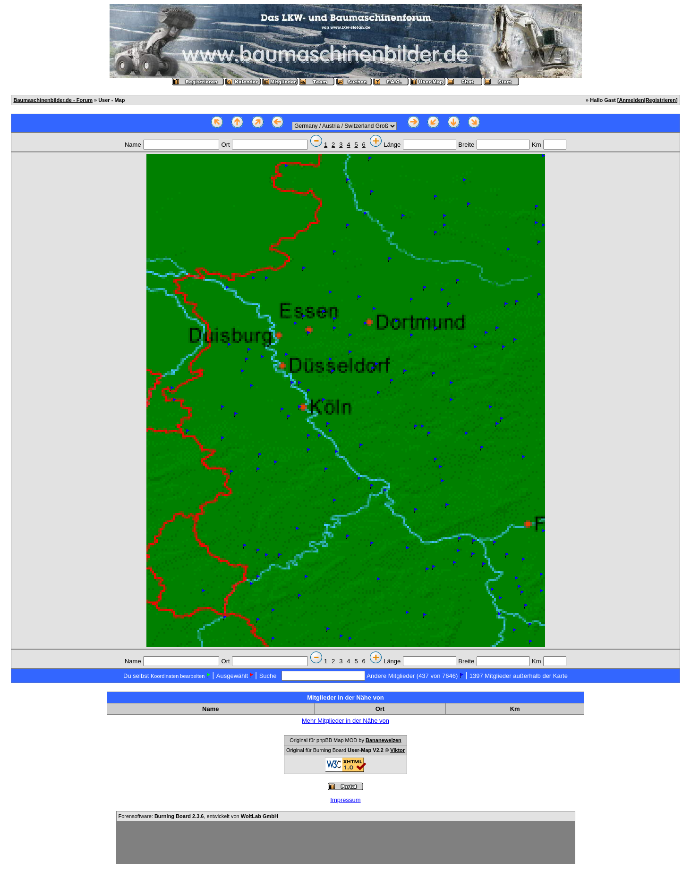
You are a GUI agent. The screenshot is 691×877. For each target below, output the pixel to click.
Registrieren (661, 100)
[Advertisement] (346, 842)
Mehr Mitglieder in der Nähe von (345, 720)
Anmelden (631, 100)
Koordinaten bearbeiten (178, 676)
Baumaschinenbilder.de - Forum (52, 100)
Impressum (345, 799)
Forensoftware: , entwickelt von (198, 816)
